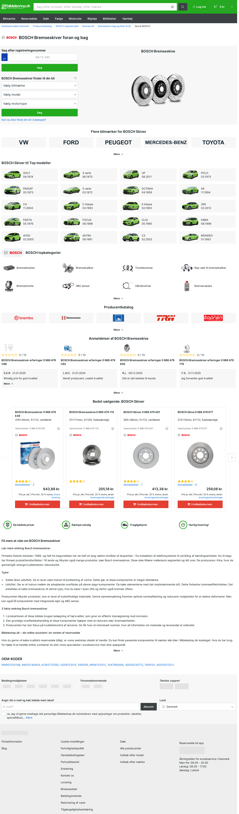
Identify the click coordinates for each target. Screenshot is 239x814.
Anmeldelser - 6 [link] (187, 480)
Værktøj (127, 18)
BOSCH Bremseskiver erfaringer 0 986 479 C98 (29, 362)
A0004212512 (165, 656)
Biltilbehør (109, 18)
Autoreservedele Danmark (15, 26)
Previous (5, 454)
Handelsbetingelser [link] (72, 746)
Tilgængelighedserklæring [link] (77, 800)
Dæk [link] (123, 732)
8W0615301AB (11, 656)
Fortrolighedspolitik (72, 739)
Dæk (46, 18)
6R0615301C (98, 656)
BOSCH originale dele (67, 26)
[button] (172, 7)
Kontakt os (67, 766)
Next (232, 454)
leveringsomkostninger (102, 493)
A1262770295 (50, 656)
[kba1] (43, 57)
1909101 (150, 656)
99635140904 (31, 656)
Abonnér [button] (149, 698)
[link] (223, 7)
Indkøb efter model (132, 746)
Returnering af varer (73, 794)
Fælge (59, 18)
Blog (4, 739)
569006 (83, 656)
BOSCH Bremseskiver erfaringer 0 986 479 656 (147, 362)
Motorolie (75, 18)
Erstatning (67, 760)
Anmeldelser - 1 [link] (132, 480)
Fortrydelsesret (70, 753)
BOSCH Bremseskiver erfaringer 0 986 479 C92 (88, 362)
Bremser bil (88, 26)
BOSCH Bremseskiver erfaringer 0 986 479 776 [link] (206, 362)
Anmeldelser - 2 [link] (24, 480)
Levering (66, 773)
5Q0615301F (68, 656)
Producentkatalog (42, 26)
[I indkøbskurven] (37, 500)
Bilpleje (92, 18)
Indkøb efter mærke (132, 753)
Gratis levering (56, 492)
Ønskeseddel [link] (69, 780)
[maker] (40, 85)
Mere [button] (29, 708)
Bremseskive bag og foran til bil (114, 26)
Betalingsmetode (71, 787)
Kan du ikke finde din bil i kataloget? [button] (24, 119)
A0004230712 (134, 656)
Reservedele (29, 18)
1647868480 (115, 656)
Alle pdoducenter (130, 739)
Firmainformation (12, 732)
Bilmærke (9, 18)
